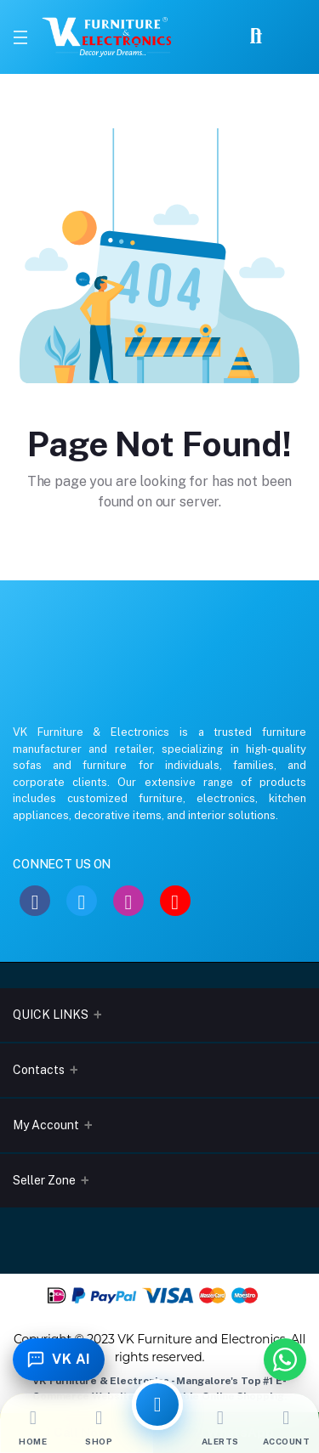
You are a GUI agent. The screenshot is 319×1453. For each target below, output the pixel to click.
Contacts (39, 1070)
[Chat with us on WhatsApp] (285, 1359)
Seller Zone (44, 1180)
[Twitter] (81, 900)
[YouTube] (175, 900)
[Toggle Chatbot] (59, 1359)
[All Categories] (157, 1404)
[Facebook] (35, 900)
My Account (46, 1125)
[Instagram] (128, 900)
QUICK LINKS (50, 1014)
